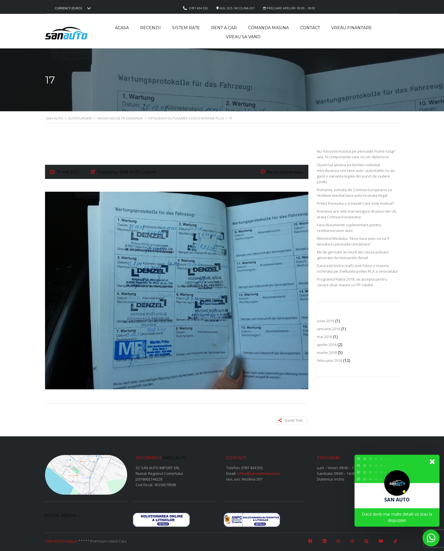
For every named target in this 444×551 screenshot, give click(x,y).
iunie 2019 (325, 320)
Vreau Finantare (351, 27)
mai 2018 (324, 336)
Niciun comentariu (285, 172)
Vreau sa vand (243, 36)
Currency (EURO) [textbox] (68, 8)
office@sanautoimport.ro (258, 472)
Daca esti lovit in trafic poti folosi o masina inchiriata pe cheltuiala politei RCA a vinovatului (357, 268)
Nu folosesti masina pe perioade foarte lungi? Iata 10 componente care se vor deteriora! (356, 154)
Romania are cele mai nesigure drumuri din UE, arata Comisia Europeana (357, 214)
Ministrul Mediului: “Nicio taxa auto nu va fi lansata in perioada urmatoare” (353, 241)
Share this (292, 420)
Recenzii (150, 27)
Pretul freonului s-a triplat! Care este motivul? (355, 203)
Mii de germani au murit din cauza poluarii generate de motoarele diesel (352, 254)
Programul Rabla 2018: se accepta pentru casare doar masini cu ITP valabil (352, 282)
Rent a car (224, 27)
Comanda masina (268, 27)
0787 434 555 (252, 467)
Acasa (122, 27)
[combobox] (72, 8)
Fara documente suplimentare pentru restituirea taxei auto (349, 227)
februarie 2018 (329, 360)
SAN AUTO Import (61, 540)
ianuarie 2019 (328, 328)
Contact (310, 27)
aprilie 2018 (326, 344)
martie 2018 (327, 352)
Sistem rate (186, 27)
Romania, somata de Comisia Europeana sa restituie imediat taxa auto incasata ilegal (354, 192)
